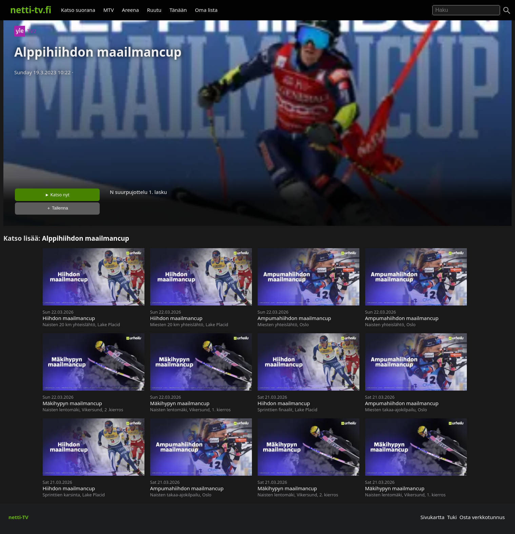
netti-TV (18, 517)
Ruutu (154, 9)
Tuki (452, 517)
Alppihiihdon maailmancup (85, 238)
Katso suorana (78, 9)
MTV (108, 9)
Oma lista (206, 9)
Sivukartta (432, 517)
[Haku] (507, 10)
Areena (130, 9)
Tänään (178, 9)
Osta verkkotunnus (482, 517)
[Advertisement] (257, 129)
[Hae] (466, 10)
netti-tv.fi (30, 10)
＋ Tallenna (57, 208)
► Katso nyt (57, 195)
